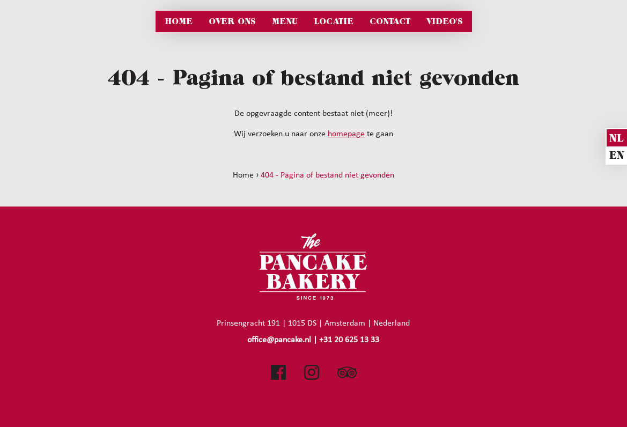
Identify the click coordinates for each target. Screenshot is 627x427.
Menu (285, 21)
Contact (390, 21)
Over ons (232, 21)
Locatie (333, 21)
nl (616, 137)
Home (179, 21)
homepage (346, 133)
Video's (444, 21)
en (616, 155)
